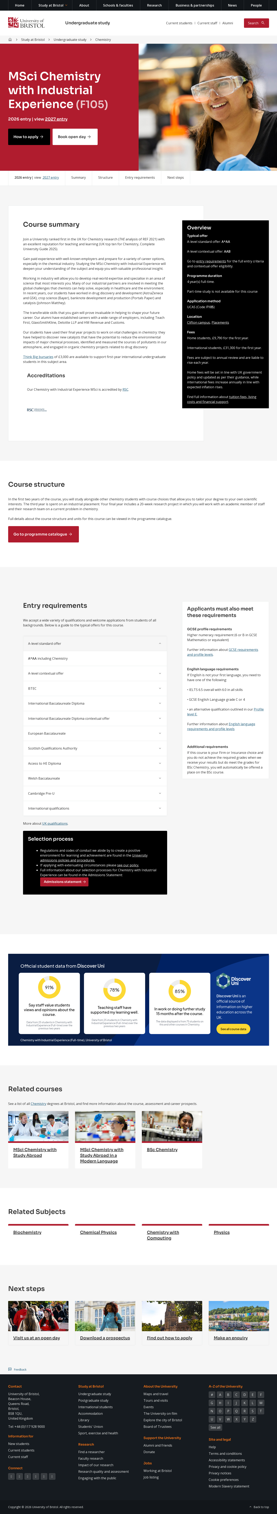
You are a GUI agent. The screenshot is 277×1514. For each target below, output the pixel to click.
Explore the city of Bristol (162, 1420)
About (84, 5)
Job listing (151, 1477)
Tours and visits (155, 1400)
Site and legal (220, 1439)
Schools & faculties (118, 5)
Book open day (72, 137)
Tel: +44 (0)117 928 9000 (26, 1426)
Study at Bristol (51, 5)
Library (83, 1420)
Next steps (175, 177)
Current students (179, 23)
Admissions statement (63, 882)
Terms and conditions (225, 1453)
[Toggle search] (256, 23)
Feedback (20, 1369)
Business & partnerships (195, 5)
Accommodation (90, 1413)
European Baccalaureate (47, 733)
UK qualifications (55, 823)
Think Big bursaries (38, 357)
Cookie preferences (224, 1479)
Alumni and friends (157, 1445)
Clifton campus (198, 322)
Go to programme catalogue (40, 534)
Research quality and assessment (103, 1471)
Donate (149, 1452)
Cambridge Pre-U (41, 793)
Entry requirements (140, 177)
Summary (78, 177)
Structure (105, 177)
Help (212, 1447)
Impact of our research (95, 1465)
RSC (125, 389)
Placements (220, 322)
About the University (160, 1386)
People (256, 5)
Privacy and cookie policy (227, 1466)
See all (215, 1427)
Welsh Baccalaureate (44, 778)
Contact (15, 1386)
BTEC (32, 688)
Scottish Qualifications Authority (52, 748)
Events (148, 1407)
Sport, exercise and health (98, 1433)
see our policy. (128, 865)
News (232, 5)
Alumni (227, 23)
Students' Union (90, 1426)
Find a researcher (91, 1452)
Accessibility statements (227, 1460)
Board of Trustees (157, 1426)
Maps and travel (155, 1394)
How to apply (25, 137)
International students (95, 1407)
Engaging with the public (97, 1478)
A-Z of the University (226, 1386)
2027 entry (56, 119)
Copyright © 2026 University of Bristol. (33, 1507)
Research (154, 5)
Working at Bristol (157, 1470)
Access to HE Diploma (44, 763)
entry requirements (211, 261)
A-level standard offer (44, 643)
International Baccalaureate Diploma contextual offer (69, 718)
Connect (15, 1468)
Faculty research (90, 1458)
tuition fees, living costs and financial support (221, 399)
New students (18, 1443)
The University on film (160, 1413)
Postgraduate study (93, 1400)
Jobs (147, 1463)
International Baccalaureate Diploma (56, 703)
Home (19, 5)
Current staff (207, 23)
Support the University (162, 1438)
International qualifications (48, 808)
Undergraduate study (87, 23)
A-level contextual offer (46, 673)
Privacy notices (220, 1473)
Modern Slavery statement (229, 1486)
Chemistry (38, 1103)
